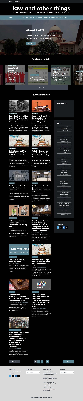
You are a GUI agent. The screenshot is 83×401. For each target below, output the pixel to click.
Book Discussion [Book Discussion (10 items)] (64, 132)
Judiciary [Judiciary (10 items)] (64, 185)
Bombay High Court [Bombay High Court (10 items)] (64, 130)
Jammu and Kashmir (38, 75)
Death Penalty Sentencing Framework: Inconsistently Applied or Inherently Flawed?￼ (17, 74)
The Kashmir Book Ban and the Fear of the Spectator (18, 188)
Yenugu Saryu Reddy (42, 267)
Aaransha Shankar (42, 308)
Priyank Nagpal (18, 158)
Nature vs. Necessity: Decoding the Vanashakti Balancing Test (18, 224)
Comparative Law (60, 69)
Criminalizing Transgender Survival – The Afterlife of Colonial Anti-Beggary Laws (19, 297)
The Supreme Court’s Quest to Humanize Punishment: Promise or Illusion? (41, 189)
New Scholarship (39, 17)
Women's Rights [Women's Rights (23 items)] (64, 214)
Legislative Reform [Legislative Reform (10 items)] (64, 194)
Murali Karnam (41, 193)
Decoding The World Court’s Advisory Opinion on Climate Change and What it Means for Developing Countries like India (40, 226)
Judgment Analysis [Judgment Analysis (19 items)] (64, 183)
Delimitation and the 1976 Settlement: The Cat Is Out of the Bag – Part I (41, 154)
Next (68, 361)
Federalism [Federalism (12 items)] (64, 170)
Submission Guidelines (18, 1)
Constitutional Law (13, 113)
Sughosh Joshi (25, 158)
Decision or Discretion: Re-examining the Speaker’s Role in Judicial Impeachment (41, 119)
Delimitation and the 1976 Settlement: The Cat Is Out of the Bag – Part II (18, 154)
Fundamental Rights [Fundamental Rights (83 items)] (64, 174)
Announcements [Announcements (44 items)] (64, 126)
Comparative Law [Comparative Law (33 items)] (64, 143)
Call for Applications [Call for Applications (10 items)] (64, 139)
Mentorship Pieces (13, 218)
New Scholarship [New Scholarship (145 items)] (64, 196)
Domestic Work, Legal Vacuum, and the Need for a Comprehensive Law (41, 262)
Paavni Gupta (41, 232)
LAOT (38, 123)
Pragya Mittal (18, 348)
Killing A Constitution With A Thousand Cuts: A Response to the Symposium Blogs (63, 76)
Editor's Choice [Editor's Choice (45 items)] (64, 163)
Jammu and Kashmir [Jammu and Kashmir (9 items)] (64, 181)
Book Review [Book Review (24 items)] (64, 137)
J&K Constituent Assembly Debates (41, 79)
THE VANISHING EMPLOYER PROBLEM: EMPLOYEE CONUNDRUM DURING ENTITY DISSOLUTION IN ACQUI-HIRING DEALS (41, 300)
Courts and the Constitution (55, 17)
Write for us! (30, 43)
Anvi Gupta (18, 302)
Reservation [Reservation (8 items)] (67, 203)
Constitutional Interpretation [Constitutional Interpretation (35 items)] (64, 148)
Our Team (64, 17)
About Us (10, 1)
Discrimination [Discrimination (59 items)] (64, 161)
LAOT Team (18, 263)
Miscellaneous (34, 113)
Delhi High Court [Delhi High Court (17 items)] (64, 159)
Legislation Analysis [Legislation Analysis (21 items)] (64, 192)
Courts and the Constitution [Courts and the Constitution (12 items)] (64, 154)
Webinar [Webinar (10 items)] (64, 212)
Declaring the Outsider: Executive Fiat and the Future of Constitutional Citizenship (19, 119)
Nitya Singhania (25, 302)
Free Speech (12, 183)
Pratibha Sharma (19, 228)
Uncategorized (12, 148)
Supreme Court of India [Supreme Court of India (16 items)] (64, 207)
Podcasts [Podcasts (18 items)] (60, 201)
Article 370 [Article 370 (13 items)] (64, 128)
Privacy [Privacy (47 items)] (68, 201)
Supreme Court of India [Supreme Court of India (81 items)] (64, 205)
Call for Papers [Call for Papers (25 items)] (64, 141)
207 (47, 361)
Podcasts (46, 17)
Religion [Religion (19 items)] (60, 203)
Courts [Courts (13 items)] (64, 152)
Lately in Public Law (30, 17)
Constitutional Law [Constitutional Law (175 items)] (64, 150)
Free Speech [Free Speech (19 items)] (64, 172)
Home (23, 17)
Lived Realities (35, 183)
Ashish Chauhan (18, 191)
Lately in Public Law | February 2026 (17, 261)
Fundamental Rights (15, 65)
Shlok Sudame (17, 123)
